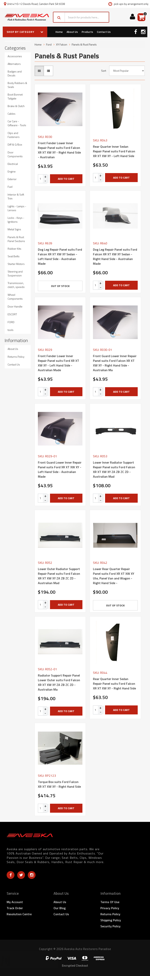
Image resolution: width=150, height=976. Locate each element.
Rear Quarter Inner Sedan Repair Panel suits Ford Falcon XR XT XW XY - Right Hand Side (114, 684)
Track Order (15, 908)
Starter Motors (16, 264)
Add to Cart (66, 179)
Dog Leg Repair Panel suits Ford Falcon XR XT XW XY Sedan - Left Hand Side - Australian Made (60, 256)
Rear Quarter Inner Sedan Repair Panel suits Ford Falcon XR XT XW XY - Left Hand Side (114, 151)
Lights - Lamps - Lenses (17, 208)
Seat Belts (14, 256)
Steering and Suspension (15, 273)
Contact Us (104, 32)
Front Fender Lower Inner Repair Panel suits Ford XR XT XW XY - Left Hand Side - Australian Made (58, 363)
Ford (49, 44)
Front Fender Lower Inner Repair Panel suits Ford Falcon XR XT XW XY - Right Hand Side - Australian (59, 150)
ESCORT (12, 314)
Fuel (10, 187)
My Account (15, 902)
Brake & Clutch (16, 106)
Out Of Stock (60, 286)
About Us (72, 32)
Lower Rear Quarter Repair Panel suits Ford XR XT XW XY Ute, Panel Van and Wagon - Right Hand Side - (113, 576)
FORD (11, 322)
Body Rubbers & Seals (17, 85)
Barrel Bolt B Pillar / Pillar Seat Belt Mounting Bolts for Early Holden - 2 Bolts (37, 959)
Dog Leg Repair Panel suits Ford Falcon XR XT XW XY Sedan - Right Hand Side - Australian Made (115, 256)
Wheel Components (15, 297)
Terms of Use (109, 902)
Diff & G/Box (15, 144)
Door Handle (15, 306)
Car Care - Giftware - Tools (17, 123)
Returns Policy (16, 357)
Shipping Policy (110, 920)
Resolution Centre (19, 914)
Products (87, 32)
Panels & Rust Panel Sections (16, 239)
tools (10, 330)
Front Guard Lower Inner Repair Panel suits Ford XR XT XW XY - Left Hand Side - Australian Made (59, 469)
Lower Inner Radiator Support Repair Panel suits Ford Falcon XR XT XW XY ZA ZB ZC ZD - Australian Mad (114, 469)
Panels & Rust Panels (84, 44)
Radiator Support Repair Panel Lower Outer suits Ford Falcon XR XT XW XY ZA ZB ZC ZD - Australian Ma (59, 682)
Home (59, 32)
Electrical (13, 164)
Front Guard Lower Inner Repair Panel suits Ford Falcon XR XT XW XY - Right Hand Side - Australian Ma (115, 363)
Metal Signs (14, 229)
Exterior (12, 179)
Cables (11, 114)
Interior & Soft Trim (16, 196)
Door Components (15, 154)
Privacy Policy (109, 908)
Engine (12, 171)
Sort (103, 71)
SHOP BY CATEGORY (25, 32)
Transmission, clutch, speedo (16, 285)
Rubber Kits (14, 249)
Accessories (15, 56)
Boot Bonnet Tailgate (15, 96)
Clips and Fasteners (14, 135)
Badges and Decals (15, 73)
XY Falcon (61, 44)
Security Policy (110, 926)
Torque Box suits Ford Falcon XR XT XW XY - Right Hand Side (59, 784)
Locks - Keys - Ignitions (16, 220)
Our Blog (60, 908)
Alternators (14, 64)
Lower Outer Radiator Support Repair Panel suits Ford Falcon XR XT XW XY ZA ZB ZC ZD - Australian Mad (59, 576)
